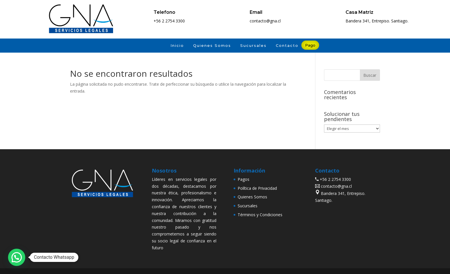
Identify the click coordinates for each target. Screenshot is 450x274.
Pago (310, 45)
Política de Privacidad (257, 188)
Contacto (287, 45)
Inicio (177, 45)
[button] (16, 257)
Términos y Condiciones (260, 214)
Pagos (243, 179)
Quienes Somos (212, 45)
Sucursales (253, 45)
